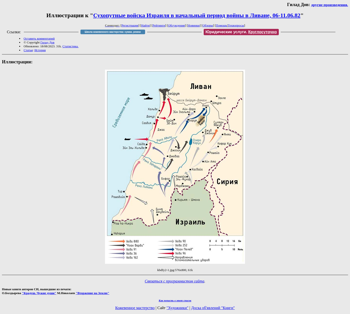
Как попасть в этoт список (175, 300)
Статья (28, 50)
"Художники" (177, 308)
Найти (145, 25)
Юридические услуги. (241, 32)
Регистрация (130, 25)
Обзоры (207, 25)
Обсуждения (176, 25)
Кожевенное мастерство (135, 308)
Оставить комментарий (39, 38)
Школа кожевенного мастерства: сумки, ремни (113, 32)
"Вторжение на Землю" (92, 293)
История (40, 50)
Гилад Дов (47, 42)
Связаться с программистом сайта (174, 281)
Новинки (194, 25)
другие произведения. (329, 5)
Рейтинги (159, 25)
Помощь (221, 25)
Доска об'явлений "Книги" (213, 308)
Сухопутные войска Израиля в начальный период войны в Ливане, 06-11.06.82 (196, 15)
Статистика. (70, 46)
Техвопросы (236, 25)
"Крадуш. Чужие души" (39, 293)
